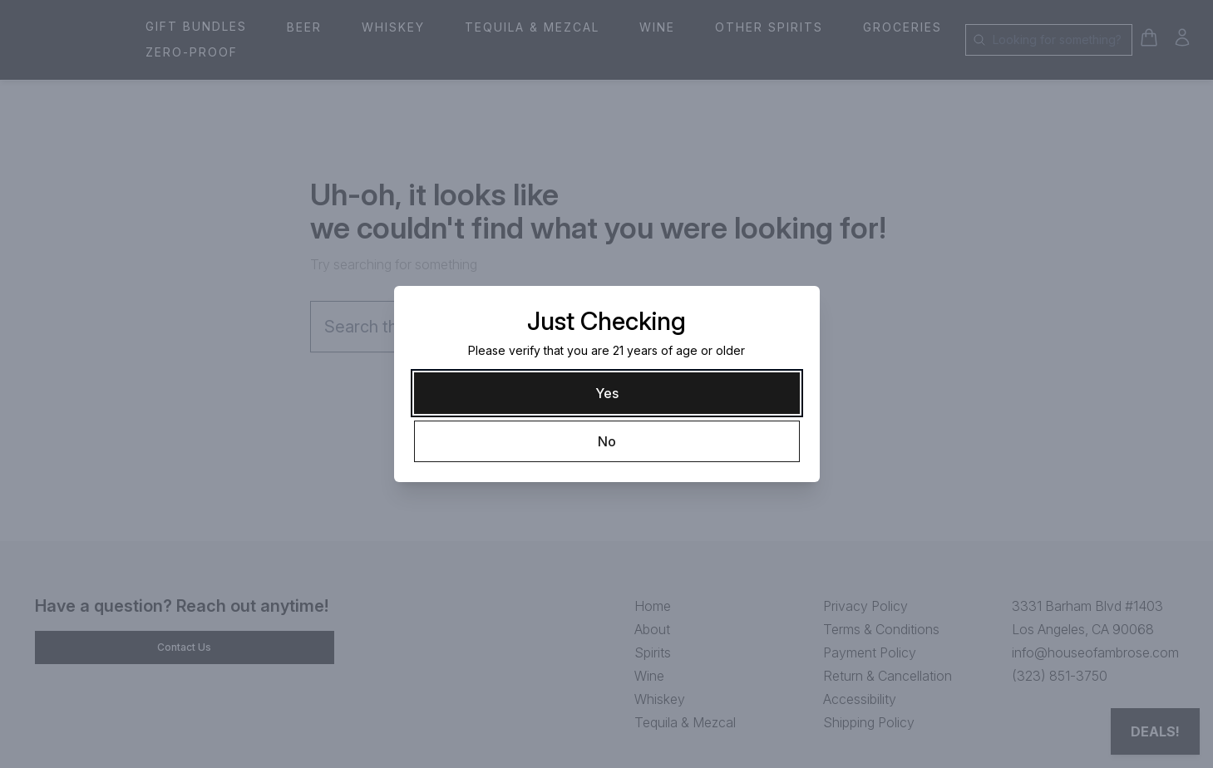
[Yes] (607, 393)
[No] (607, 441)
